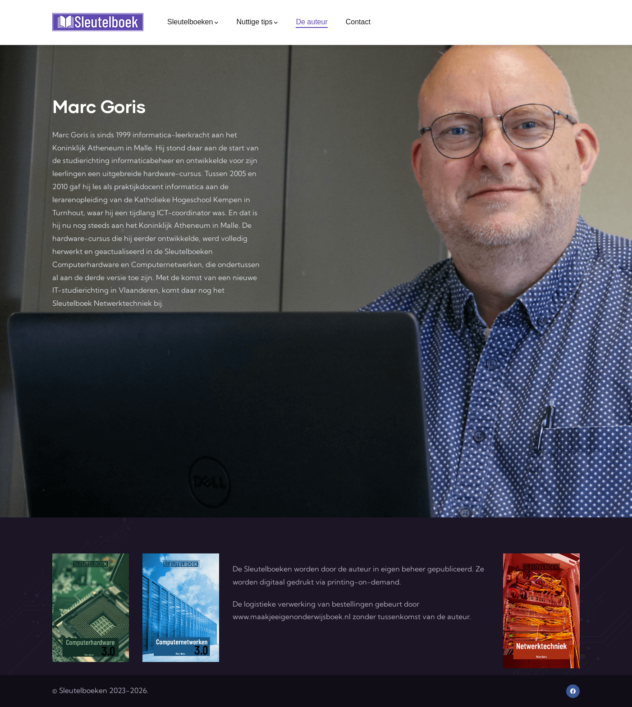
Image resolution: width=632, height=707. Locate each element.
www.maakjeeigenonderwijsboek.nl (292, 616)
